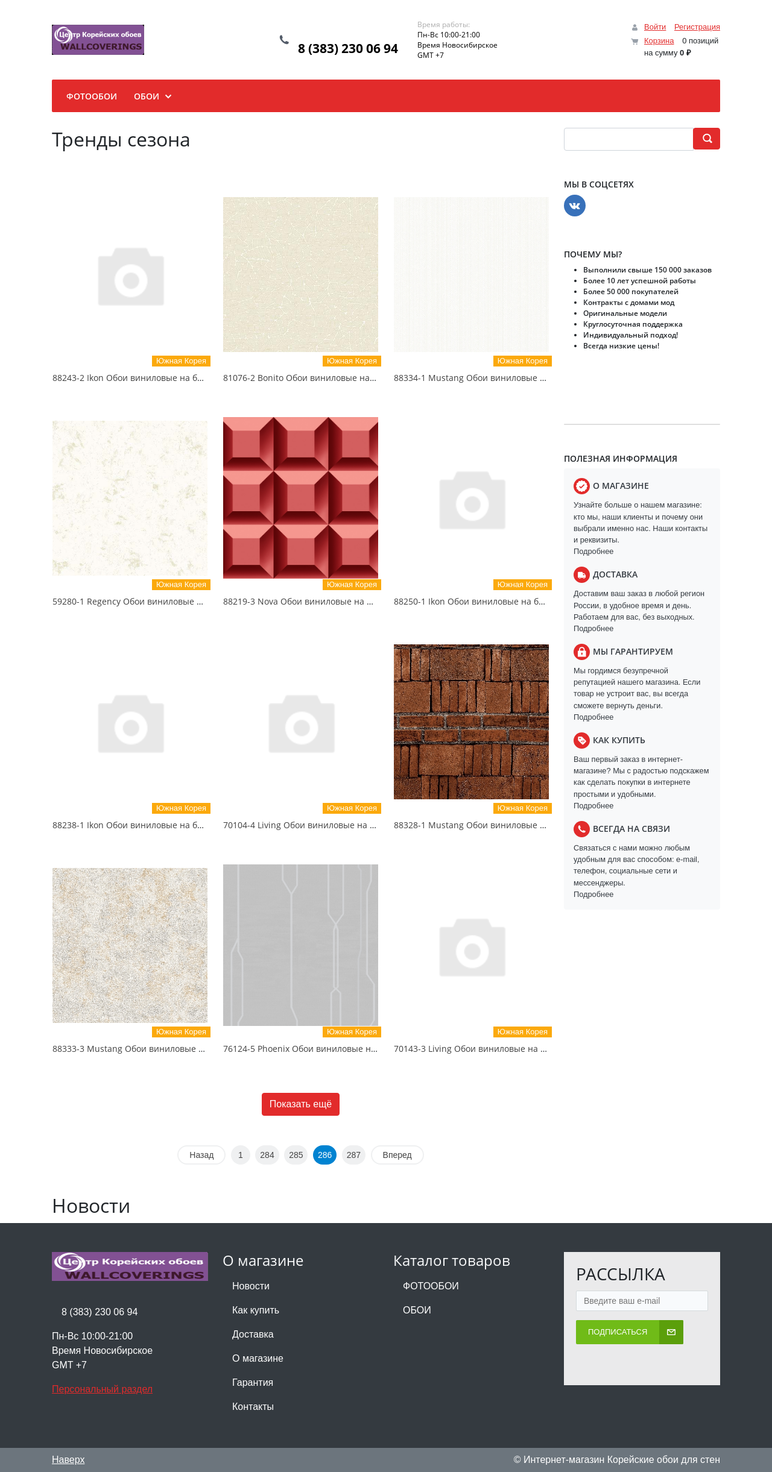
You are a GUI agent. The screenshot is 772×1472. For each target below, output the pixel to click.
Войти (655, 26)
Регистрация (697, 26)
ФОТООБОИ (431, 1286)
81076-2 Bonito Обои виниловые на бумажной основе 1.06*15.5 (354, 377)
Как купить (255, 1310)
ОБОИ (417, 1310)
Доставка (253, 1334)
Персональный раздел (102, 1389)
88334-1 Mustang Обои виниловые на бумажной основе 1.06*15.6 (530, 377)
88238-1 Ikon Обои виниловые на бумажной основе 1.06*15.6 (179, 825)
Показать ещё (301, 1104)
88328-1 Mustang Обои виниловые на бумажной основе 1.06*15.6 (530, 825)
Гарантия (252, 1382)
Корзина (659, 40)
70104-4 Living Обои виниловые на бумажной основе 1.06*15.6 (353, 825)
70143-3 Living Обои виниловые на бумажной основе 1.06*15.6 (524, 1048)
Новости (251, 1286)
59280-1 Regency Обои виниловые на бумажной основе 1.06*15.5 (187, 601)
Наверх (68, 1460)
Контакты (253, 1406)
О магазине (257, 1358)
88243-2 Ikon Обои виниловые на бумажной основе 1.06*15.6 (179, 377)
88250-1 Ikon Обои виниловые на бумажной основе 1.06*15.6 (521, 601)
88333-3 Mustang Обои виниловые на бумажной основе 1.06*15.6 (188, 1048)
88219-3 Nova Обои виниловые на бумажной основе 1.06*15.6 (352, 601)
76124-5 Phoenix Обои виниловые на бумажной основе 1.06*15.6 (357, 1048)
